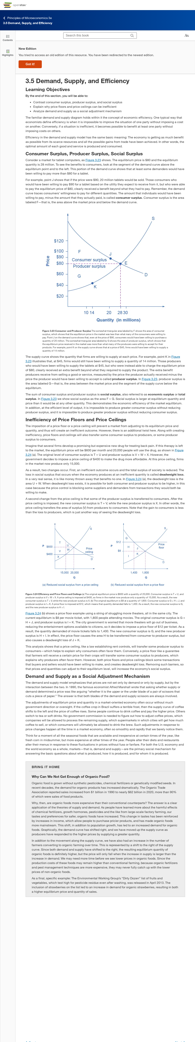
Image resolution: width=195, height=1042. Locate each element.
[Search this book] (95, 35)
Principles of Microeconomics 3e (27, 18)
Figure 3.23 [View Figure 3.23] (93, 160)
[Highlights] (7, 52)
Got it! (30, 64)
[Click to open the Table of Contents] (7, 37)
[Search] (132, 35)
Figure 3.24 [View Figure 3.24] (134, 479)
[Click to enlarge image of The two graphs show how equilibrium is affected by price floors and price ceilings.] (105, 555)
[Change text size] (186, 35)
